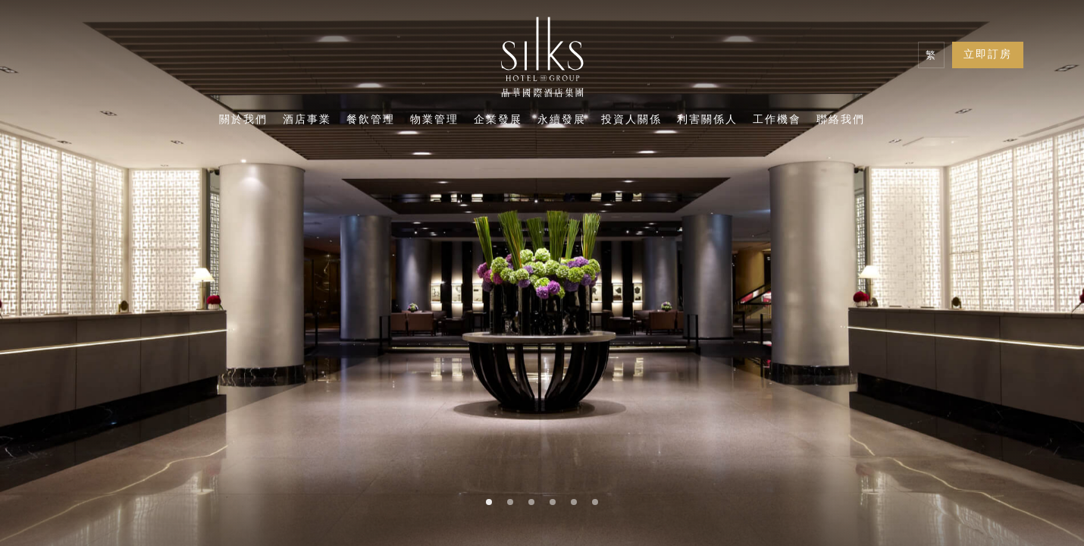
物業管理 (434, 120)
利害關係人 (707, 120)
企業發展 (498, 120)
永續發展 (561, 120)
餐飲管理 (370, 120)
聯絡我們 (840, 120)
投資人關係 (631, 120)
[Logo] (542, 60)
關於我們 (243, 120)
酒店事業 (307, 120)
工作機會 (777, 120)
